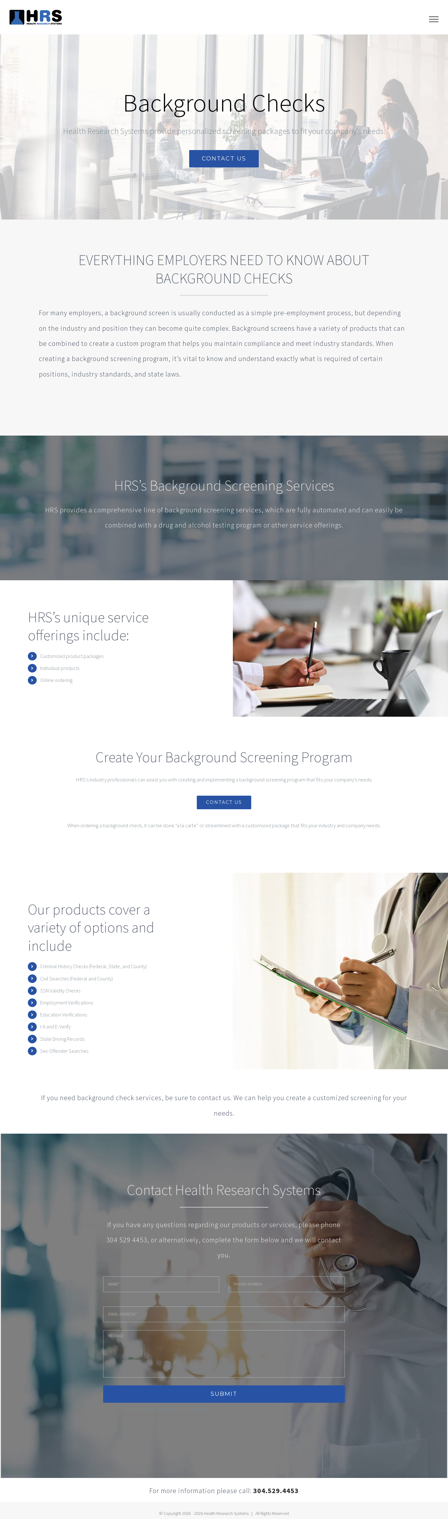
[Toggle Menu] (434, 19)
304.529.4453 (276, 1490)
